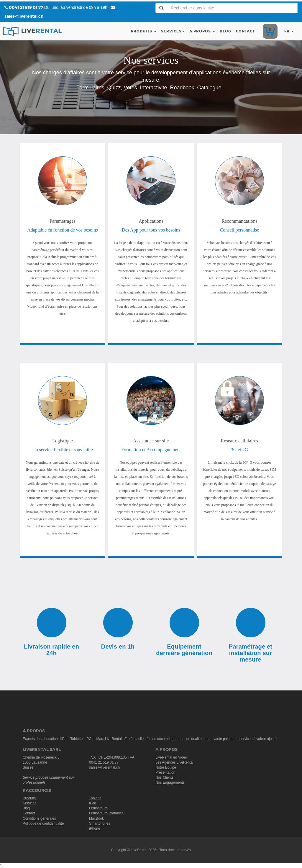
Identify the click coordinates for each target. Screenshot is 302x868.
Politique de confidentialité (43, 823)
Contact (245, 31)
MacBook (96, 818)
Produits (143, 31)
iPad (92, 803)
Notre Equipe (165, 767)
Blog (225, 31)
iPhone (94, 828)
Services (173, 31)
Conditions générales (39, 818)
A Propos (202, 31)
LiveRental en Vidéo (171, 757)
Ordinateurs (98, 808)
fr (289, 31)
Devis (269, 31)
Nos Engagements (170, 782)
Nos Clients (164, 777)
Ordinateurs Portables (106, 813)
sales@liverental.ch (23, 16)
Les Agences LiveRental (174, 762)
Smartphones (99, 823)
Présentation (165, 772)
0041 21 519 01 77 (26, 7)
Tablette (95, 798)
